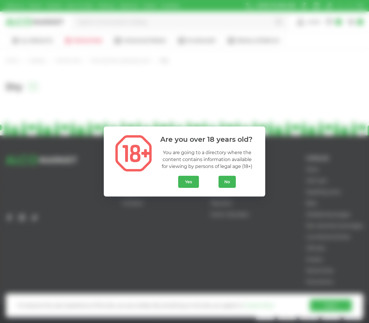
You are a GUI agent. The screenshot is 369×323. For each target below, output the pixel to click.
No (227, 181)
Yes (188, 181)
